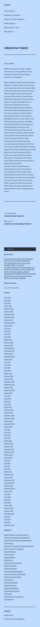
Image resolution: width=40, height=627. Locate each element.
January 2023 (8, 413)
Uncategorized (9, 599)
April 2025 (7, 337)
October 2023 (8, 387)
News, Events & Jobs (11, 28)
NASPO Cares (8, 560)
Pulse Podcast (8, 580)
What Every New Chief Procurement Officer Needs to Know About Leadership (18, 277)
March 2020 (8, 505)
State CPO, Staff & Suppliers (14, 19)
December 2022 (9, 415)
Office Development (10, 568)
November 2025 (9, 317)
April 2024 (7, 370)
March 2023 (8, 407)
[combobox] (20, 249)
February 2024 (8, 376)
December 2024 (9, 348)
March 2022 (8, 441)
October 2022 (8, 421)
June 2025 (7, 331)
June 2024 (7, 365)
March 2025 (8, 340)
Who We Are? (9, 32)
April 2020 (7, 502)
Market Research (9, 557)
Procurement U (9, 11)
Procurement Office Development (15, 574)
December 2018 (9, 525)
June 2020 (7, 497)
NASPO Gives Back (10, 566)
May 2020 (7, 500)
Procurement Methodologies (13, 571)
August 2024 (8, 359)
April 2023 (7, 404)
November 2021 (9, 452)
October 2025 (8, 320)
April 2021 (7, 469)
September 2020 (9, 488)
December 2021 (9, 449)
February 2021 (8, 474)
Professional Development (12, 577)
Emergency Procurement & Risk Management (19, 546)
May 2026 (7, 300)
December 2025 (9, 314)
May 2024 (7, 368)
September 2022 (9, 424)
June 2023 (7, 399)
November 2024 (9, 351)
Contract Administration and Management (18, 540)
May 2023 (7, 401)
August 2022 (8, 427)
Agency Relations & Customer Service (16, 535)
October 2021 (8, 455)
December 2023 (9, 382)
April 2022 (7, 438)
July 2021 (7, 460)
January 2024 (8, 379)
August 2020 (8, 491)
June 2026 (7, 297)
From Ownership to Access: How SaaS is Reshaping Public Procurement (17, 264)
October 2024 (8, 354)
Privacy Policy (8, 615)
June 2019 (7, 519)
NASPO (7, 5)
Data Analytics (8, 543)
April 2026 (7, 303)
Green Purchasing (10, 552)
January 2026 (8, 311)
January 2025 (8, 345)
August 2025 (8, 325)
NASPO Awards (9, 23)
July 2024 (7, 362)
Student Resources (10, 585)
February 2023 (8, 410)
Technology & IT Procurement (13, 597)
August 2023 (8, 393)
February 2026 (8, 309)
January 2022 (8, 446)
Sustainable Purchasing (11, 591)
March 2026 (8, 306)
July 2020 (7, 494)
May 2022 (7, 435)
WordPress (20, 619)
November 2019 (9, 514)
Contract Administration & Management (17, 538)
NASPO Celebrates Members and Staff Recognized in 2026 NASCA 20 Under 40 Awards (20, 273)
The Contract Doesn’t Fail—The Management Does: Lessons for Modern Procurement (18, 260)
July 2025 (7, 328)
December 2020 (9, 480)
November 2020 (9, 483)
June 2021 (7, 463)
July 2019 (7, 517)
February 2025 (8, 342)
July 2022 (7, 429)
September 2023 (9, 390)
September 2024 (9, 356)
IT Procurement (9, 554)
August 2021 (8, 458)
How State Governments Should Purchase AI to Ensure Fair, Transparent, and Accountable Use (19, 268)
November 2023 (9, 384)
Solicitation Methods (11, 583)
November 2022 (9, 418)
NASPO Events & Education (13, 563)
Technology (8, 594)
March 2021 (8, 472)
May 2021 (7, 466)
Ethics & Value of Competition (14, 549)
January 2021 (8, 477)
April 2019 (7, 522)
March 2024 (8, 373)
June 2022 (7, 432)
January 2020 (8, 511)
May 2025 (7, 334)
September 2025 (9, 323)
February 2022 (8, 443)
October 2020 (8, 486)
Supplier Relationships (11, 588)
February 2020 (8, 508)
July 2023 (7, 396)
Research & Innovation (12, 15)
